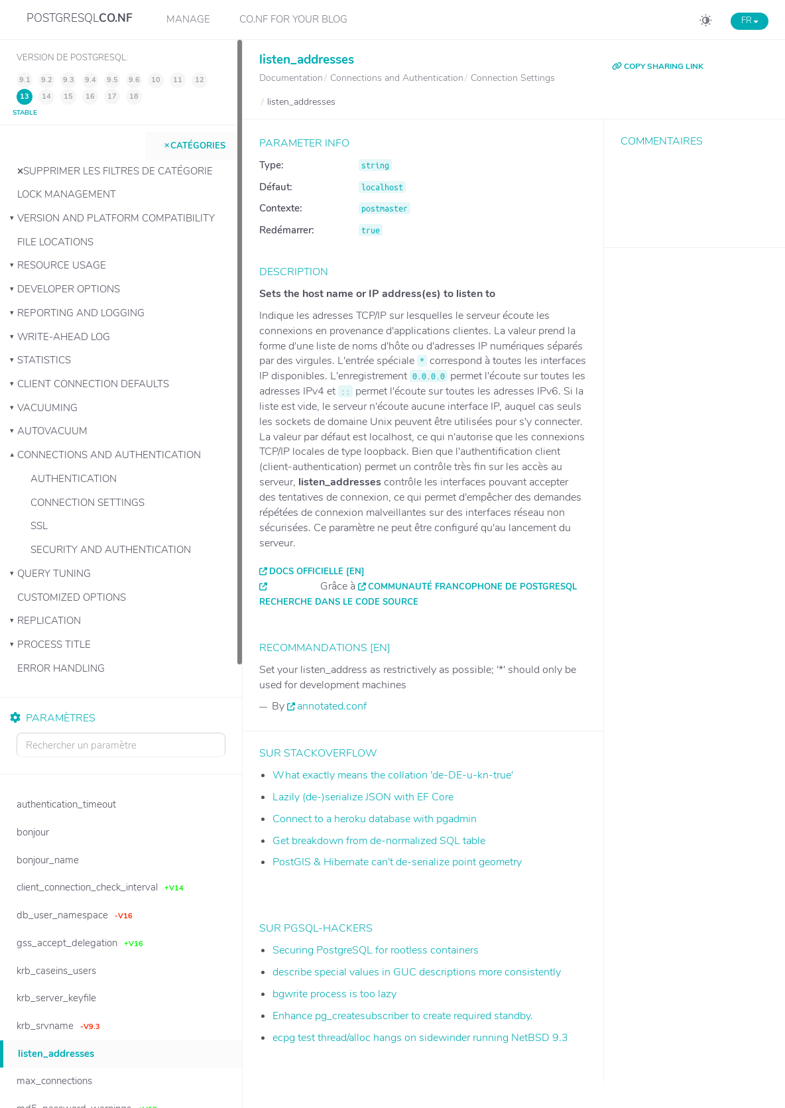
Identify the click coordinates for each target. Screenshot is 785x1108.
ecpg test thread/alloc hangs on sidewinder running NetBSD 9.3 (420, 1037)
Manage (188, 19)
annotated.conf (332, 706)
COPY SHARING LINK (657, 66)
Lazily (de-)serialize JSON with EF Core (362, 797)
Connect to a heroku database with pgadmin (374, 819)
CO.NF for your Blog (293, 19)
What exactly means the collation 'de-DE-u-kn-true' (392, 775)
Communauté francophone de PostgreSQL (472, 587)
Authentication (73, 478)
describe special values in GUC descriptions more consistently (416, 972)
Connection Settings (87, 502)
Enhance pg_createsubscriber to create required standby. (402, 1016)
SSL (39, 525)
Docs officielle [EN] (317, 572)
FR (749, 21)
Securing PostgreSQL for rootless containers (375, 950)
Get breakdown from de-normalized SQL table (378, 840)
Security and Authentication (110, 549)
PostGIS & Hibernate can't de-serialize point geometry (397, 862)
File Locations (55, 242)
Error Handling (61, 668)
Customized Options (71, 597)
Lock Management (66, 194)
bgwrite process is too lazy (334, 994)
